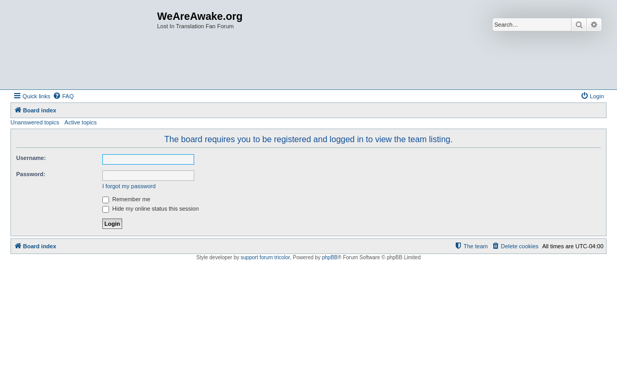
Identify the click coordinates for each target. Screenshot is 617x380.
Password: (30, 174)
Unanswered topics (35, 122)
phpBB (330, 257)
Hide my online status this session (150, 208)
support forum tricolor (265, 257)
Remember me (126, 199)
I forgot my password (129, 186)
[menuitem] (63, 96)
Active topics (81, 122)
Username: (31, 158)
